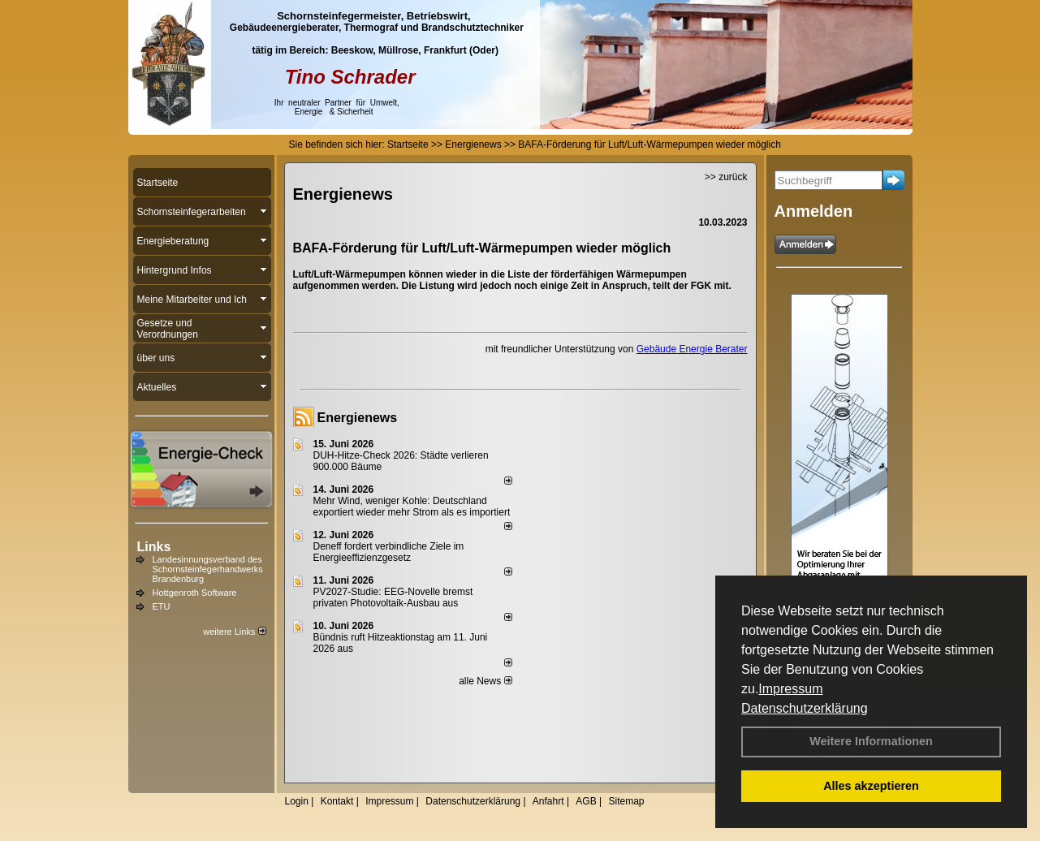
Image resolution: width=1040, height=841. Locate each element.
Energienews (357, 418)
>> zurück (726, 177)
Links (154, 547)
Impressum (790, 689)
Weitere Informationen (871, 741)
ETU (161, 606)
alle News (485, 681)
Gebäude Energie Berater (692, 349)
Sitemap (626, 801)
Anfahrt (548, 801)
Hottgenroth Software (195, 592)
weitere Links (234, 631)
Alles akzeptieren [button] (871, 785)
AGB (586, 801)
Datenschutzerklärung (804, 708)
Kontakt (337, 801)
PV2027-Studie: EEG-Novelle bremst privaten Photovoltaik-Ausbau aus (393, 597)
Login (297, 801)
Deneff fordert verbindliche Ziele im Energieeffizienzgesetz (388, 552)
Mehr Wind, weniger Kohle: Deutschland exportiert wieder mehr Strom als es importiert (412, 506)
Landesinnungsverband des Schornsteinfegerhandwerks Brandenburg (208, 569)
